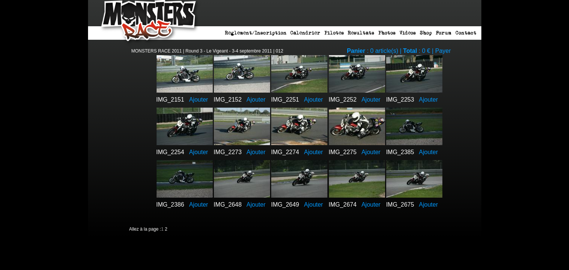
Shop (426, 33)
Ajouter (198, 99)
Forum (443, 33)
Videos (407, 33)
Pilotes (334, 33)
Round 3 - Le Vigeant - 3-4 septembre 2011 (228, 51)
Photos (387, 33)
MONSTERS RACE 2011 (156, 51)
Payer (443, 51)
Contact (465, 33)
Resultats (361, 33)
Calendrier (305, 33)
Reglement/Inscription (256, 33)
